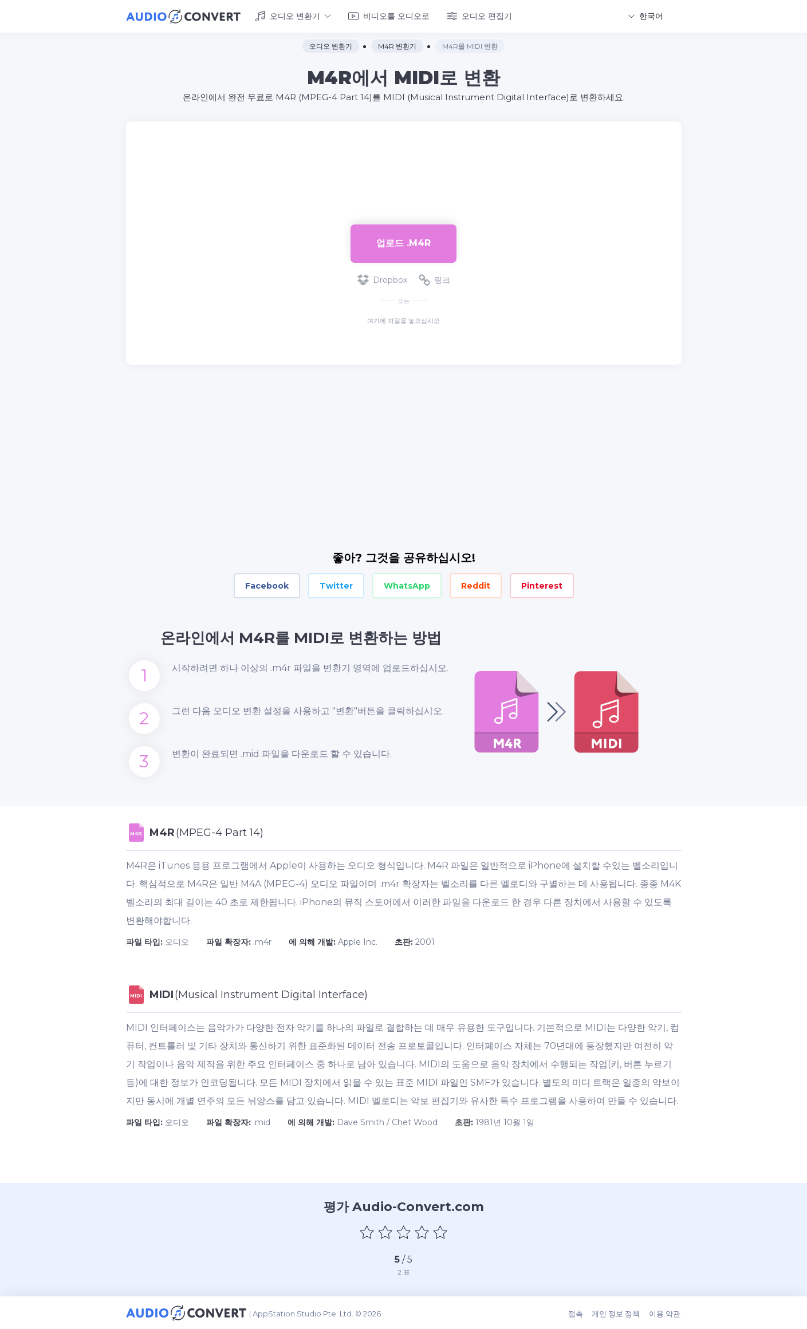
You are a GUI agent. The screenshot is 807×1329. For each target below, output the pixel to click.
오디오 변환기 (293, 16)
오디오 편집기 (479, 16)
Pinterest (541, 585)
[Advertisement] (403, 158)
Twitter (336, 585)
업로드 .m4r (403, 242)
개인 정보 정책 (617, 1313)
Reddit (475, 585)
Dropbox (382, 279)
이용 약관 (666, 1313)
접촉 (577, 1313)
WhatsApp (407, 585)
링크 (434, 279)
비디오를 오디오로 (389, 16)
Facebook (267, 585)
